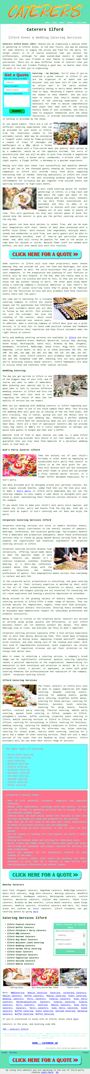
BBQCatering (17, 993)
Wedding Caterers (13, 999)
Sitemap (4, 1052)
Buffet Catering (24, 1011)
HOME (47, 23)
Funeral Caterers (59, 999)
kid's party (24, 491)
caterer (27, 216)
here (35, 912)
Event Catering (77, 996)
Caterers (45, 1002)
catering (42, 735)
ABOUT (62, 23)
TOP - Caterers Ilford (15, 1029)
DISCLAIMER (81, 23)
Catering (42, 175)
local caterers (68, 738)
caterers (41, 356)
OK (57, 1072)
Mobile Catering (37, 993)
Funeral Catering (64, 1002)
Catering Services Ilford (25, 918)
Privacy (86, 1052)
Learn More (47, 1072)
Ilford (72, 337)
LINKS (54, 23)
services (41, 337)
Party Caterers (36, 999)
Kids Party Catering (65, 1008)
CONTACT (70, 23)
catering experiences (27, 127)
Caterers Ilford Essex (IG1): (20, 44)
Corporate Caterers (74, 993)
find (11, 890)
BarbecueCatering (26, 1002)
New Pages (13, 1052)
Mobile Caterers (12, 996)
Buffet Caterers (34, 996)
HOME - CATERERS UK (45, 1043)
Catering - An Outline (45, 73)
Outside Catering (65, 1011)
